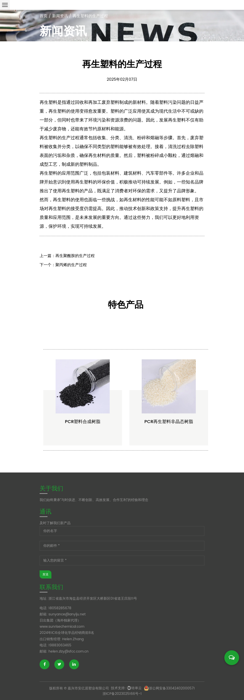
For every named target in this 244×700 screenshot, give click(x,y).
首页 (43, 16)
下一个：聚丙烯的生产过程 (63, 268)
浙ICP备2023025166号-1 (122, 694)
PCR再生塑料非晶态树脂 (168, 443)
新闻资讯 (60, 16)
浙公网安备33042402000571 (169, 688)
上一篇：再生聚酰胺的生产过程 (67, 259)
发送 (45, 574)
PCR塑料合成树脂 (82, 443)
